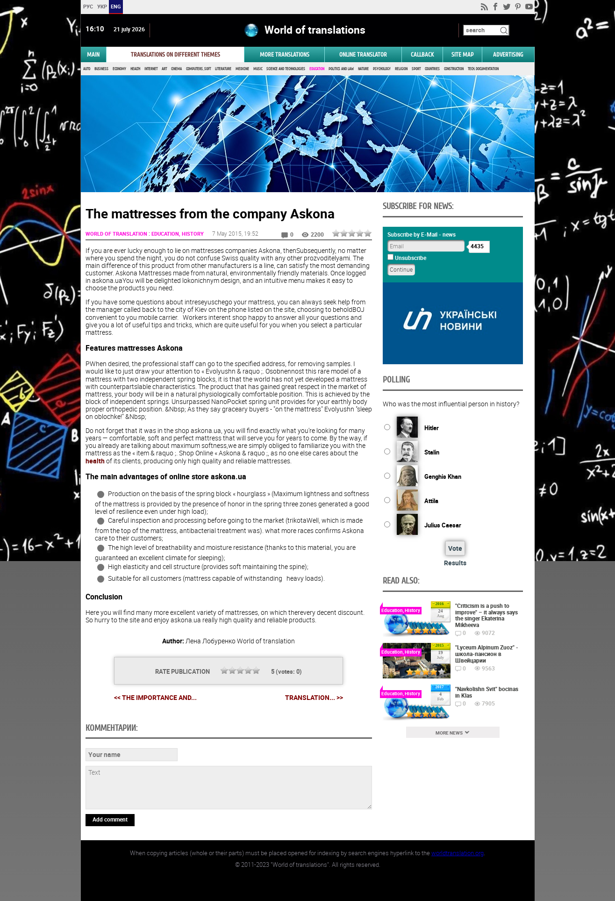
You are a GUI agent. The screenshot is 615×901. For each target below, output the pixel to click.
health (95, 460)
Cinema (176, 69)
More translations (284, 54)
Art (164, 69)
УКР (102, 6)
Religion (401, 69)
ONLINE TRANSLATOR (363, 54)
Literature (223, 69)
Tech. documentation (483, 69)
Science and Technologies (285, 69)
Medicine (242, 69)
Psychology (382, 69)
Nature (363, 69)
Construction (454, 69)
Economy (119, 69)
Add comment (110, 819)
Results (455, 562)
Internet (150, 69)
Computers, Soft (198, 69)
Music (257, 69)
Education (316, 69)
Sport (416, 69)
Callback (422, 54)
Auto (86, 69)
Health (135, 69)
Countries (432, 69)
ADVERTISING (508, 54)
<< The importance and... (155, 697)
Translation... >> (314, 697)
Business (101, 69)
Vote (455, 548)
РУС (88, 6)
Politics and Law (341, 69)
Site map (462, 54)
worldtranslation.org (457, 853)
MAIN (93, 54)
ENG (116, 6)
